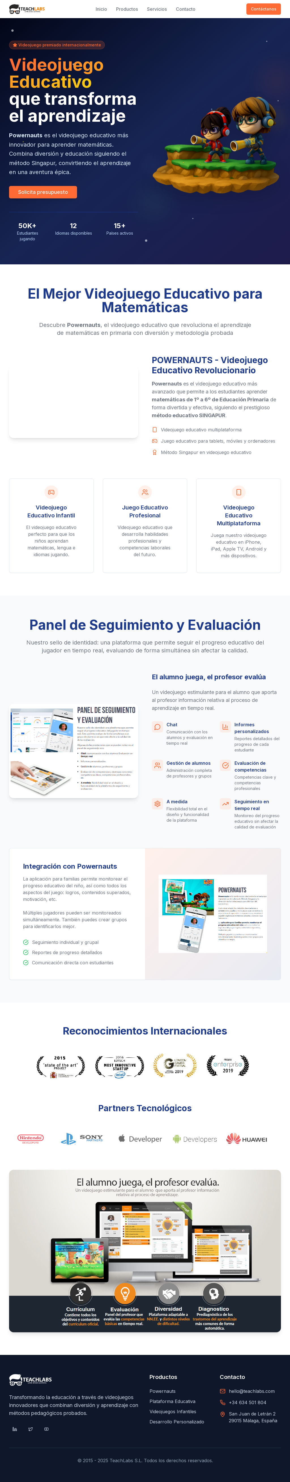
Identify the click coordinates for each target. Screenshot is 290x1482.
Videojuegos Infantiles (173, 1411)
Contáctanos (263, 9)
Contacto (185, 9)
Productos (127, 9)
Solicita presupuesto (43, 192)
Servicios (157, 9)
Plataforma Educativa (172, 1401)
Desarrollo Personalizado (177, 1422)
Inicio (101, 9)
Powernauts (163, 1391)
